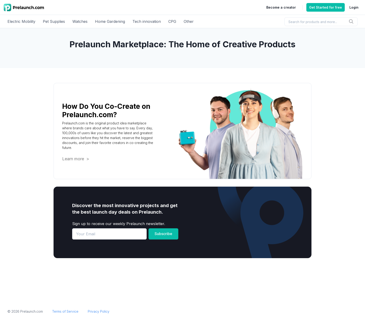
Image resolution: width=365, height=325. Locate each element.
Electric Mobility (21, 21)
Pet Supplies (54, 21)
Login (353, 7)
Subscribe (163, 233)
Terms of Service (65, 311)
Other (189, 21)
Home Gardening (110, 21)
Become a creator (281, 7)
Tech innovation (146, 21)
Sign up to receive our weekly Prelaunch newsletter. (118, 223)
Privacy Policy (98, 311)
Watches (80, 21)
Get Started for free (325, 7)
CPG (172, 21)
